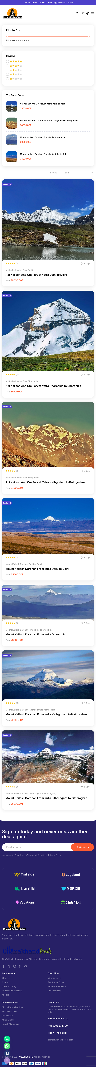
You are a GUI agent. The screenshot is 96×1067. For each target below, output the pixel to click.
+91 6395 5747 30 (58, 1025)
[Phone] (7, 1039)
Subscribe (82, 847)
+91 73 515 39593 (57, 1033)
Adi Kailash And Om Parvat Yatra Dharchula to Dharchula (43, 386)
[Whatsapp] (7, 1046)
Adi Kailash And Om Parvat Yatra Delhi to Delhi (42, 104)
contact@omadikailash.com (60, 1040)
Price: (8, 40)
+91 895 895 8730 (58, 1018)
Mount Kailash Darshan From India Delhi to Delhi (44, 154)
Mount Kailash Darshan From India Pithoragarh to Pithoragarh (46, 798)
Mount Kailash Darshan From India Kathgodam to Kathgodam (46, 714)
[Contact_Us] (7, 1053)
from (8, 280)
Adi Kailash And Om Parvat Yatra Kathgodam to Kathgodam (49, 120)
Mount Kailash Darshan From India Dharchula (42, 137)
